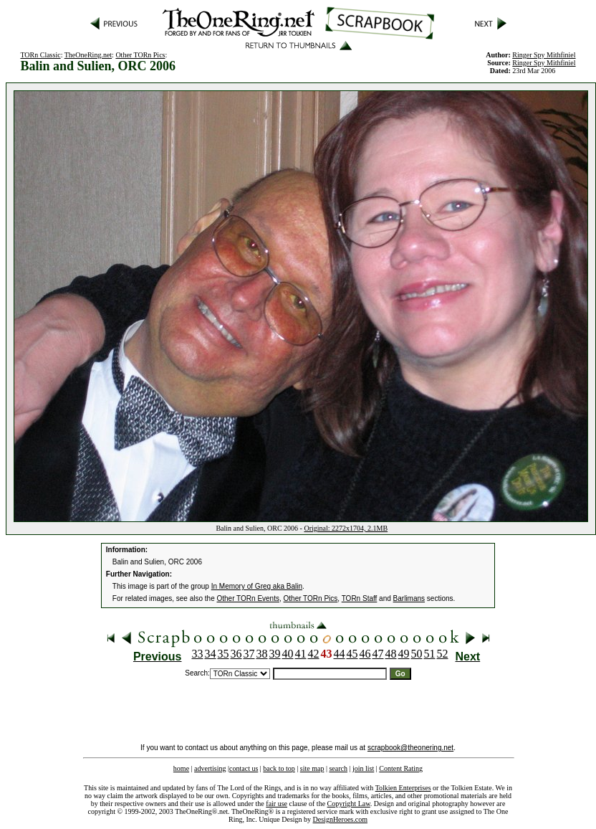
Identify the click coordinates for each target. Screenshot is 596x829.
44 (339, 654)
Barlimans (409, 598)
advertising (210, 768)
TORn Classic (40, 55)
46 (365, 654)
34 (210, 654)
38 (262, 654)
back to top (278, 768)
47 (378, 654)
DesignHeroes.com (340, 819)
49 (404, 654)
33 (197, 654)
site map (312, 768)
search (338, 768)
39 (275, 654)
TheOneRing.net (88, 55)
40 (288, 654)
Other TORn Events (248, 598)
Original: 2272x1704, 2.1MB (346, 528)
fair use (276, 803)
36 (236, 654)
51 (430, 654)
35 (223, 654)
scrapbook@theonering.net (410, 748)
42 (313, 654)
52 (442, 654)
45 (352, 654)
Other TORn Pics (140, 55)
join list (363, 768)
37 (249, 654)
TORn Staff (360, 598)
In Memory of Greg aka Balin (256, 586)
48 (391, 654)
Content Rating (401, 768)
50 (417, 654)
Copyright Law (348, 803)
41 (301, 654)
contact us (243, 768)
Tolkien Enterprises (403, 788)
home (181, 768)
